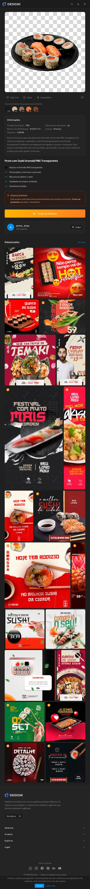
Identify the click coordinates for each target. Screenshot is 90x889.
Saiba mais (50, 885)
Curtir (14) (12, 97)
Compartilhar (44, 97)
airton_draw (22, 225)
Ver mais (81, 242)
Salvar (27, 97)
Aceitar (39, 885)
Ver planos (14, 816)
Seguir (76, 227)
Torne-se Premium (45, 213)
